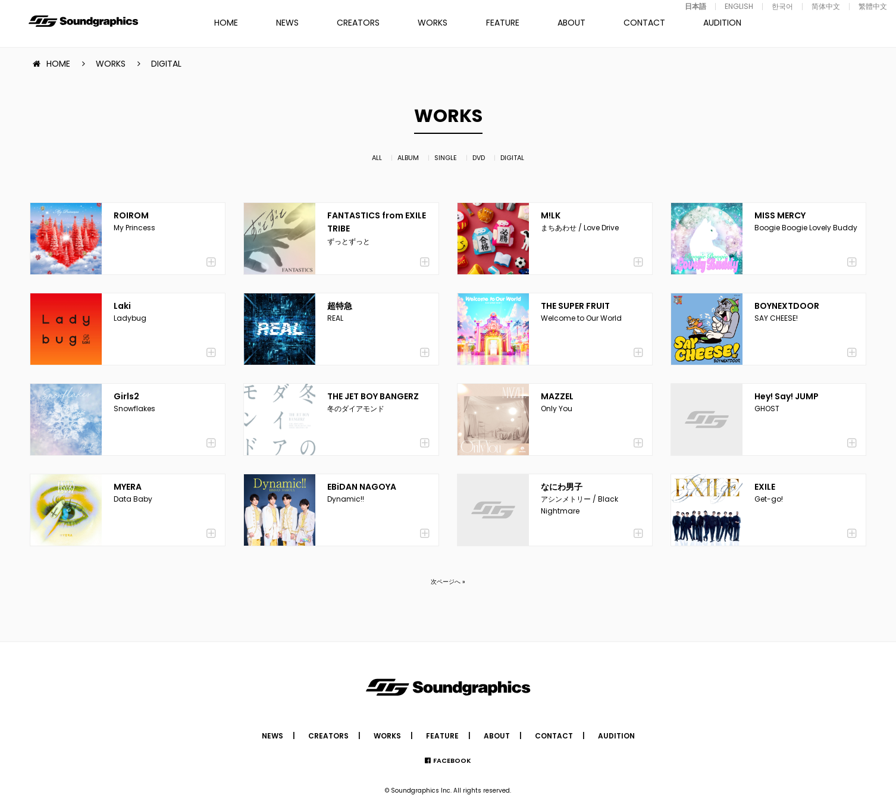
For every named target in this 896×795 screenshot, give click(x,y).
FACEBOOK (452, 760)
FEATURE (502, 23)
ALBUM (408, 157)
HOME (226, 23)
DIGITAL (512, 157)
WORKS (432, 23)
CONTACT (644, 23)
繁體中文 (873, 6)
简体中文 (826, 6)
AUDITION (722, 23)
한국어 (782, 6)
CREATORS (358, 23)
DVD (478, 157)
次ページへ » (448, 581)
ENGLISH (739, 6)
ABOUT (571, 23)
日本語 (695, 6)
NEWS (287, 23)
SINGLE (445, 157)
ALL (377, 157)
